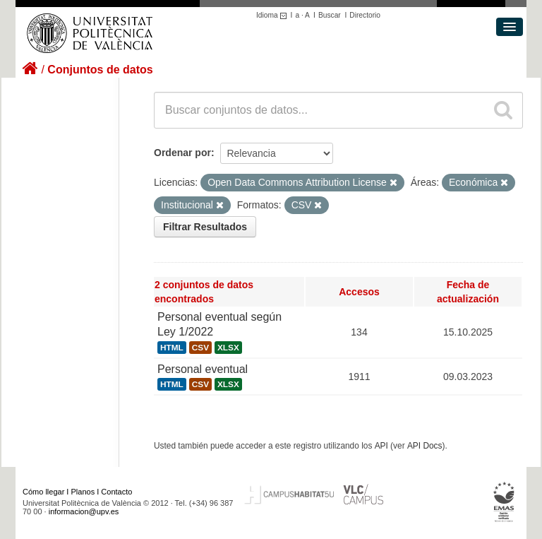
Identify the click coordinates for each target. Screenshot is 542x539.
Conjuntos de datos (99, 70)
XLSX (228, 348)
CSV (200, 348)
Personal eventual (202, 369)
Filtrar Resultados (205, 226)
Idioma (273, 15)
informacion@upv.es (84, 511)
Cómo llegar (43, 491)
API (381, 446)
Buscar (329, 15)
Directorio (364, 15)
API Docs (424, 446)
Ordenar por (182, 152)
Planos (83, 491)
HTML (171, 348)
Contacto (116, 491)
